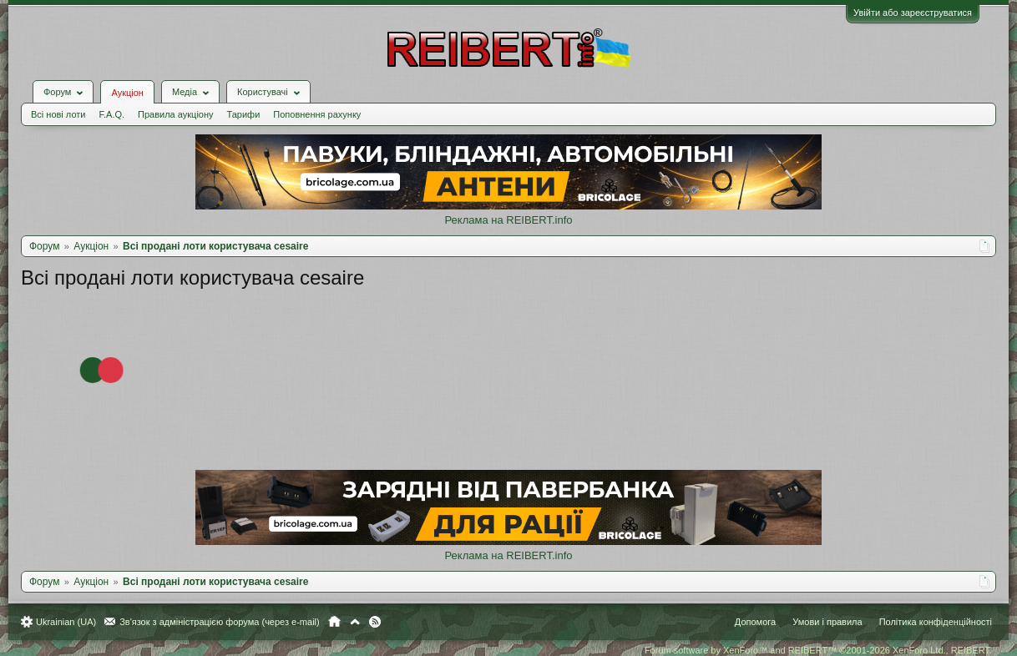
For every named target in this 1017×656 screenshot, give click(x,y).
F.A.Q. (111, 114)
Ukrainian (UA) (66, 622)
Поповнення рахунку (317, 114)
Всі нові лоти (58, 114)
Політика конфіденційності (935, 622)
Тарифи (244, 114)
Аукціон (127, 93)
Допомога (755, 622)
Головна (334, 622)
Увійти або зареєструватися (912, 13)
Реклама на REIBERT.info (508, 220)
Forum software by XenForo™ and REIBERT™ (818, 650)
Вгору (355, 622)
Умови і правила (827, 622)
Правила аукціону (175, 114)
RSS (375, 622)
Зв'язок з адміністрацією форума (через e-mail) (219, 622)
